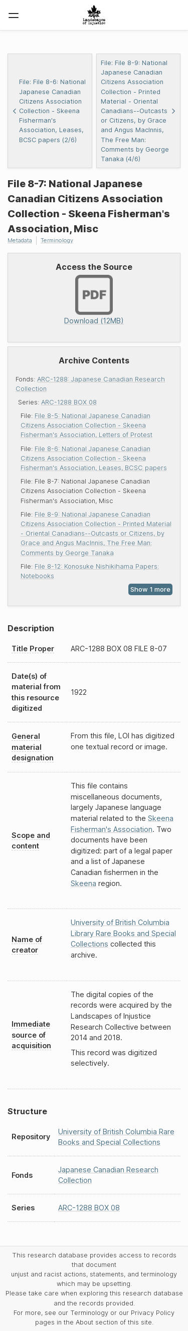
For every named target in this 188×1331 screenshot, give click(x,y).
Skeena (83, 883)
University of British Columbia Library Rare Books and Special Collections (123, 933)
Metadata (20, 240)
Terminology (57, 240)
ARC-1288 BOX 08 (69, 402)
